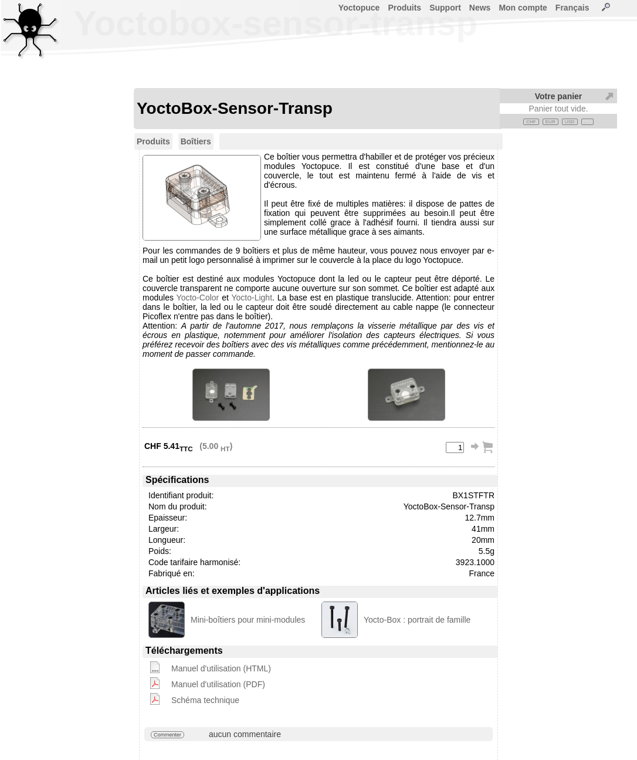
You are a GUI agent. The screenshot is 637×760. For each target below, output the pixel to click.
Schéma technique (205, 700)
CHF (531, 121)
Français (572, 7)
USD (570, 121)
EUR (550, 121)
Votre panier (558, 96)
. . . (587, 121)
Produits (404, 7)
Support (445, 7)
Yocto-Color (198, 297)
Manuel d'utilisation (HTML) (221, 668)
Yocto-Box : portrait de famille (417, 619)
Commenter (167, 735)
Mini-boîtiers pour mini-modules (248, 619)
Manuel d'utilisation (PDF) (218, 684)
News (480, 7)
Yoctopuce (359, 7)
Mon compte (523, 7)
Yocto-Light (252, 297)
